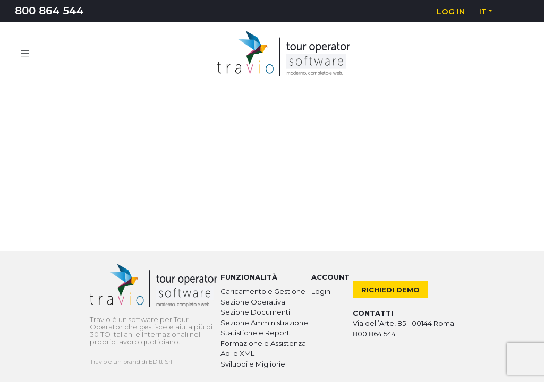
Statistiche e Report (255, 332)
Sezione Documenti (255, 312)
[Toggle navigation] (25, 53)
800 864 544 (49, 10)
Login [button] (320, 291)
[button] (485, 11)
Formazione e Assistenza (263, 343)
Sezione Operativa (252, 302)
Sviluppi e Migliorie (252, 364)
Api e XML (237, 353)
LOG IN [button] (451, 11)
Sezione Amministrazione (264, 322)
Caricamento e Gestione (262, 291)
